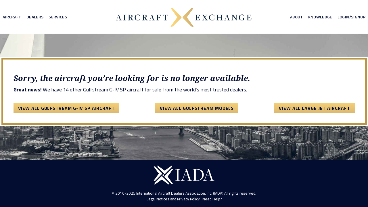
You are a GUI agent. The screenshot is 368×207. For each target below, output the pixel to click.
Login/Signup (351, 17)
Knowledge (320, 17)
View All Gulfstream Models (197, 108)
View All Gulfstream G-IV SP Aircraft (66, 108)
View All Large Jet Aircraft (314, 108)
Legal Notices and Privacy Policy (173, 199)
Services (58, 17)
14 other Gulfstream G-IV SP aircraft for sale (112, 89)
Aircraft (12, 17)
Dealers (34, 17)
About (296, 17)
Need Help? (212, 199)
